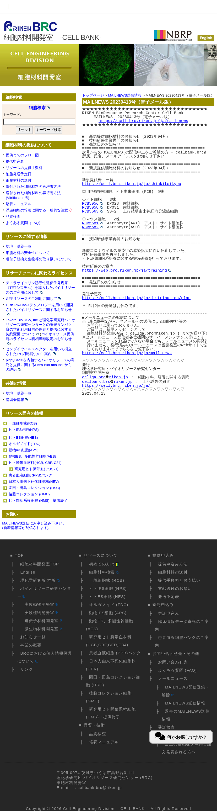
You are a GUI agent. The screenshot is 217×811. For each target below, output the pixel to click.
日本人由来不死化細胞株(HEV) (34, 482)
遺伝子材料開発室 (41, 620)
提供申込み (15, 161)
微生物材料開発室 (41, 629)
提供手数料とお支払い (179, 580)
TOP (19, 555)
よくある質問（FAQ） (24, 223)
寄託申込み (163, 604)
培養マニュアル (18, 204)
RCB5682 (92, 227)
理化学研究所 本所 (39, 580)
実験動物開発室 (39, 604)
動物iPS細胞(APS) (23, 450)
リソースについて (101, 555)
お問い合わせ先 (173, 662)
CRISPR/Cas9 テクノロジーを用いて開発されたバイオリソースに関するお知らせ (40, 309)
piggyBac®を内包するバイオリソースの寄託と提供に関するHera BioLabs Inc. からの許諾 (40, 365)
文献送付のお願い (175, 588)
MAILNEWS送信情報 (185, 703)
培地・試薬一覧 (18, 246)
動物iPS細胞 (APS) (108, 613)
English (27, 572)
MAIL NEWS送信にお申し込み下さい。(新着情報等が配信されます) (34, 525)
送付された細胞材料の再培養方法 (33, 187)
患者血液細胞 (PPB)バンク (30, 475)
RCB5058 (92, 207)
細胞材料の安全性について (28, 253)
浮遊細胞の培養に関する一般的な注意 (37, 210)
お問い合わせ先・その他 (176, 653)
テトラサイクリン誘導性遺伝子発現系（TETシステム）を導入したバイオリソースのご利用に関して (40, 287)
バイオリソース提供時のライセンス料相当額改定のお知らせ (40, 338)
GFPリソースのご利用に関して (33, 299)
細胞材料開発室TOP (39, 564)
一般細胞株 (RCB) (106, 580)
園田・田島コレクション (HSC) (34, 488)
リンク (26, 669)
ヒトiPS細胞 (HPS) (108, 588)
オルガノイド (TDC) (108, 604)
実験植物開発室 (39, 612)
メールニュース (173, 678)
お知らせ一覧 (33, 637)
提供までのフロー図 (22, 155)
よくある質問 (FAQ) (177, 670)
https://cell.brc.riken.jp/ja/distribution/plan (136, 298)
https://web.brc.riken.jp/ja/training (126, 270)
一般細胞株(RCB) (23, 423)
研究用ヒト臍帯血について (36, 469)
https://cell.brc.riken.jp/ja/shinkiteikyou (131, 184)
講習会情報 (17, 400)
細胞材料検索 (103, 572)
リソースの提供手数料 (24, 168)
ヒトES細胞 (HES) (107, 596)
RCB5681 (92, 223)
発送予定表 (168, 596)
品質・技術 (94, 725)
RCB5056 (92, 203)
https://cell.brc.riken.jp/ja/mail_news (143, 121)
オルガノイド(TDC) (24, 444)
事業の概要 (30, 645)
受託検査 (166, 727)
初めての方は (104, 564)
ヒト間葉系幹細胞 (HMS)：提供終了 (38, 500)
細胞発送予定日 (18, 174)
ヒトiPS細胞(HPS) (24, 430)
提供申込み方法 (173, 564)
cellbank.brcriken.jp (107, 380)
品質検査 (13, 217)
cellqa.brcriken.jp (105, 376)
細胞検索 (39, 107)
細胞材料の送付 (18, 180)
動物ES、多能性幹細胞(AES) (32, 456)
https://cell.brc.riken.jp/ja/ (116, 384)
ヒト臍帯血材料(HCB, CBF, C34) (35, 463)
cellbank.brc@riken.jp (100, 787)
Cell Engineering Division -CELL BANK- (104, 808)
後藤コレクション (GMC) (29, 494)
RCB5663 (92, 211)
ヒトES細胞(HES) (23, 437)
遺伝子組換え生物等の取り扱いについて (39, 259)
